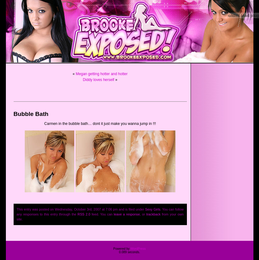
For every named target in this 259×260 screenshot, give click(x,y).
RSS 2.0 (84, 214)
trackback (153, 214)
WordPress (138, 248)
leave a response (127, 214)
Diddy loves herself (98, 80)
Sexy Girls (152, 209)
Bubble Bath (31, 114)
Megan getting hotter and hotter (101, 74)
